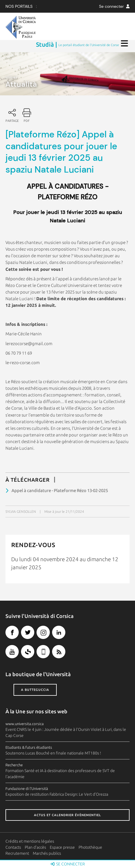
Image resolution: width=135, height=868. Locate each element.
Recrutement (17, 853)
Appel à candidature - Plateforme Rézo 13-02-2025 (60, 490)
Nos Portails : (21, 6)
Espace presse (62, 847)
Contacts (13, 847)
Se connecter (114, 6)
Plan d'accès (35, 847)
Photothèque (90, 847)
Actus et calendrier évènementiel (67, 815)
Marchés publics (47, 853)
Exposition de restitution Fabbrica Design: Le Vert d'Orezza (56, 794)
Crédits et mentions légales (29, 841)
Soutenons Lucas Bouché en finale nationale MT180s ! (53, 753)
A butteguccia (35, 689)
